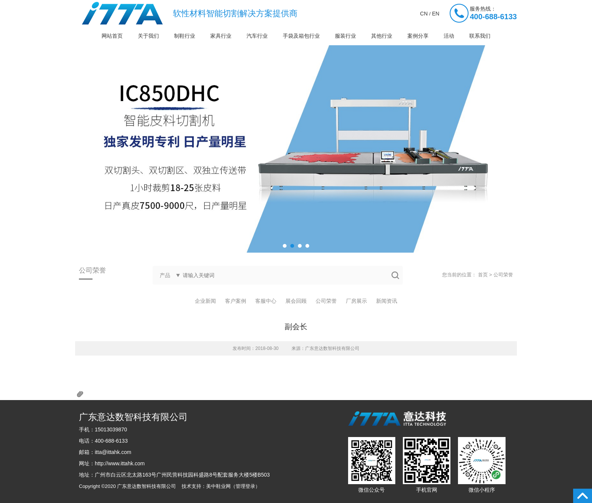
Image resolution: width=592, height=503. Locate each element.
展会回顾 (296, 301)
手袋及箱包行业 (301, 36)
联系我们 (479, 36)
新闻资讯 (386, 301)
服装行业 (345, 36)
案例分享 (418, 36)
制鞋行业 (184, 36)
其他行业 (381, 36)
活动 (449, 36)
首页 (483, 275)
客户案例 (235, 301)
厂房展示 (356, 301)
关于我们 (148, 36)
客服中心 (265, 301)
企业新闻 (205, 301)
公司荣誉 (503, 275)
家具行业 (220, 36)
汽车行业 (257, 36)
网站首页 (112, 36)
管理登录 (245, 486)
